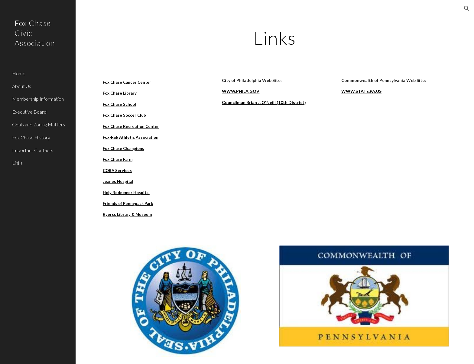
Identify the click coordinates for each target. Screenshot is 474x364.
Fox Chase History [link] (31, 137)
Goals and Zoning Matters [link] (38, 124)
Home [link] (18, 73)
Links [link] (17, 163)
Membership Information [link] (38, 99)
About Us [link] (21, 86)
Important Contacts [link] (32, 150)
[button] (466, 8)
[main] (275, 37)
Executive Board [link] (29, 112)
